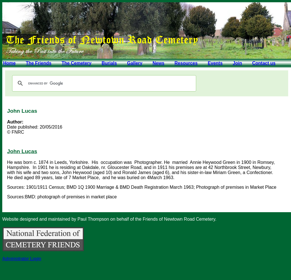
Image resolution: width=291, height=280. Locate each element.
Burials (109, 63)
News (158, 63)
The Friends (38, 63)
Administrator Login (21, 258)
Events (215, 63)
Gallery (134, 63)
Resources (186, 63)
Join (237, 63)
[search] (103, 83)
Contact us (263, 63)
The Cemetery (76, 63)
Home (9, 63)
